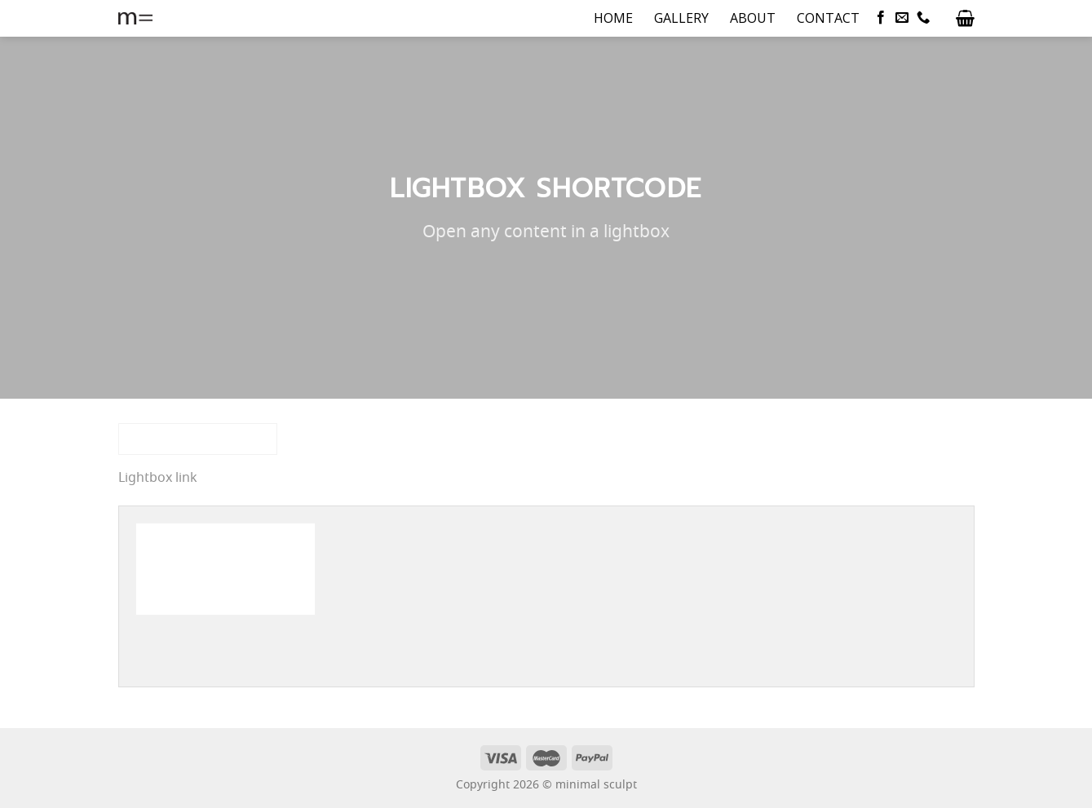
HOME (613, 18)
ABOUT (753, 18)
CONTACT (828, 18)
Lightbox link (157, 478)
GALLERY (681, 18)
